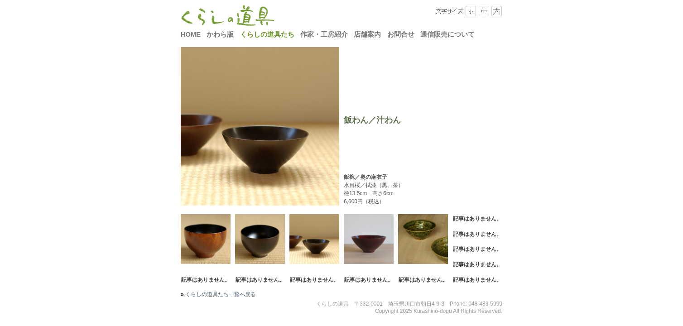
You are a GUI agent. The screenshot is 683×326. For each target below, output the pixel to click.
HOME (191, 34)
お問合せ (400, 34)
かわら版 (220, 34)
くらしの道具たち (267, 34)
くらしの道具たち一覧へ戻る (220, 294)
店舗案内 (367, 34)
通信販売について (447, 34)
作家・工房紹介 (324, 34)
